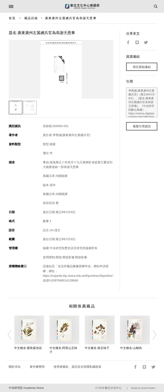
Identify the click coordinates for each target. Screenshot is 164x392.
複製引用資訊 (142, 126)
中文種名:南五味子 (97, 348)
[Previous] (12, 335)
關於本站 (15, 366)
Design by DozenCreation (143, 388)
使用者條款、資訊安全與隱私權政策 (77, 366)
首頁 (12, 18)
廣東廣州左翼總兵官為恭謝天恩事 (71, 18)
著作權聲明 (37, 366)
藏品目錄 (31, 18)
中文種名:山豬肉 (131, 348)
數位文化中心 (113, 387)
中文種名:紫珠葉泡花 (28, 348)
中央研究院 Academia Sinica (26, 387)
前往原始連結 (142, 67)
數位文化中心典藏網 (82, 6)
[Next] (151, 335)
